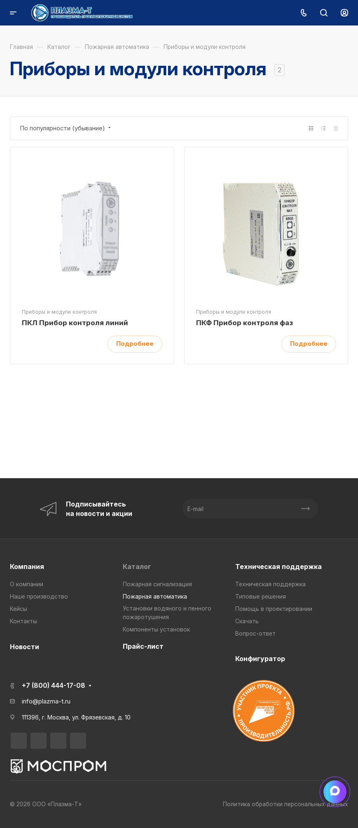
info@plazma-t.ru (46, 701)
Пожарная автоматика (155, 596)
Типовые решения (260, 596)
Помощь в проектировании (273, 609)
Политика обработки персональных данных (285, 804)
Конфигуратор (260, 659)
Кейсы (18, 609)
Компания (27, 566)
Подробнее (135, 343)
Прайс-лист (143, 646)
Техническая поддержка (278, 566)
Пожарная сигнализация (157, 584)
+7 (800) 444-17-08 (53, 685)
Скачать (247, 621)
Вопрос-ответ (255, 633)
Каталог (137, 566)
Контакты (23, 621)
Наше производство (39, 596)
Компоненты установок (156, 629)
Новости (24, 647)
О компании (26, 584)
